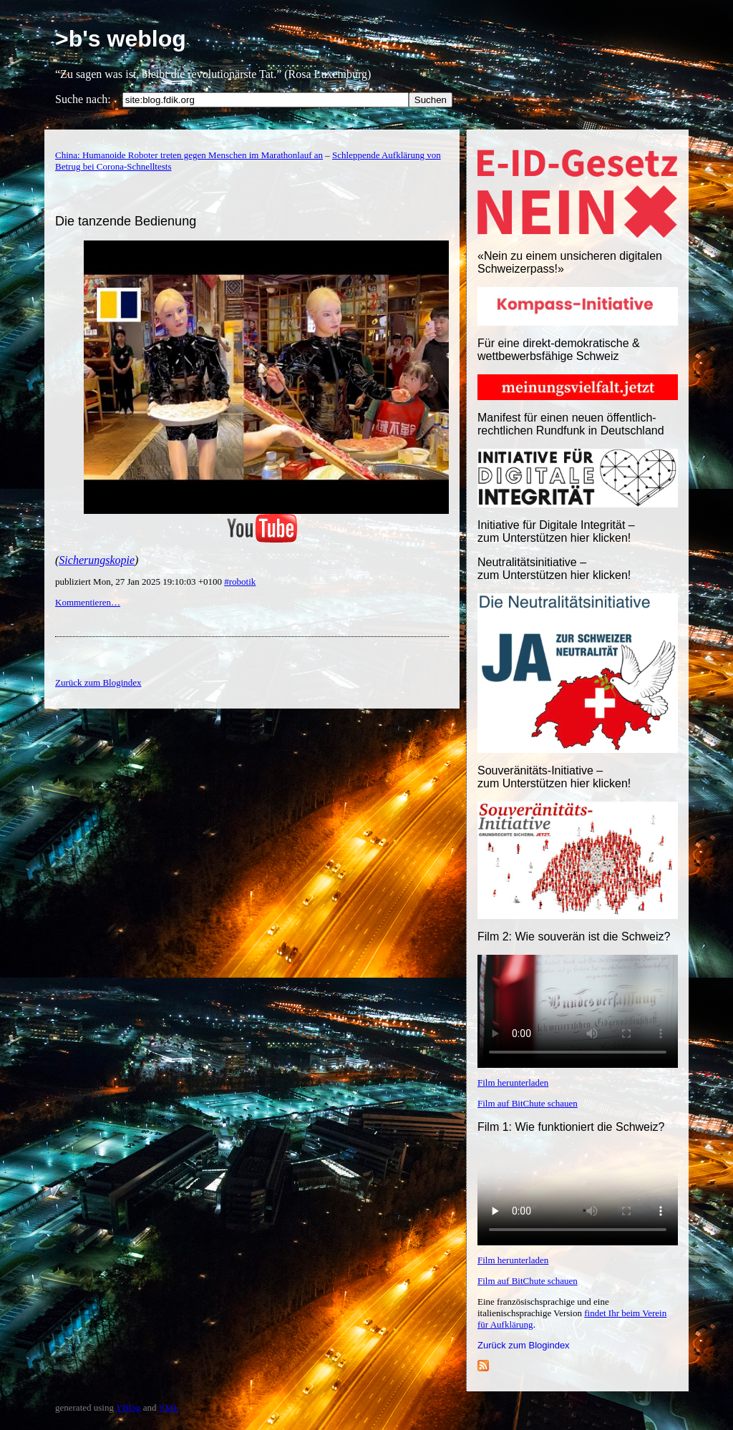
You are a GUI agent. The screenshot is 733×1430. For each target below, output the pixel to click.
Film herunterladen (512, 1082)
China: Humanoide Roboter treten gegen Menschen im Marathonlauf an (189, 155)
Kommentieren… (87, 602)
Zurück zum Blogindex (523, 1345)
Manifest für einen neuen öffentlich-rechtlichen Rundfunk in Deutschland (570, 424)
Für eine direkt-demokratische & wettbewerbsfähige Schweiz (558, 349)
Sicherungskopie (97, 560)
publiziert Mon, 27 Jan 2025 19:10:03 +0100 (139, 581)
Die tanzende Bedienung (125, 221)
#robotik (240, 581)
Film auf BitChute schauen (527, 1103)
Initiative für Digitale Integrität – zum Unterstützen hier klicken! (556, 531)
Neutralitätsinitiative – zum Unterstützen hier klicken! (554, 568)
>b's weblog (120, 39)
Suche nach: (83, 99)
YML (168, 1407)
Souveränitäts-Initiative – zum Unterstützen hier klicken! (554, 776)
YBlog (128, 1407)
